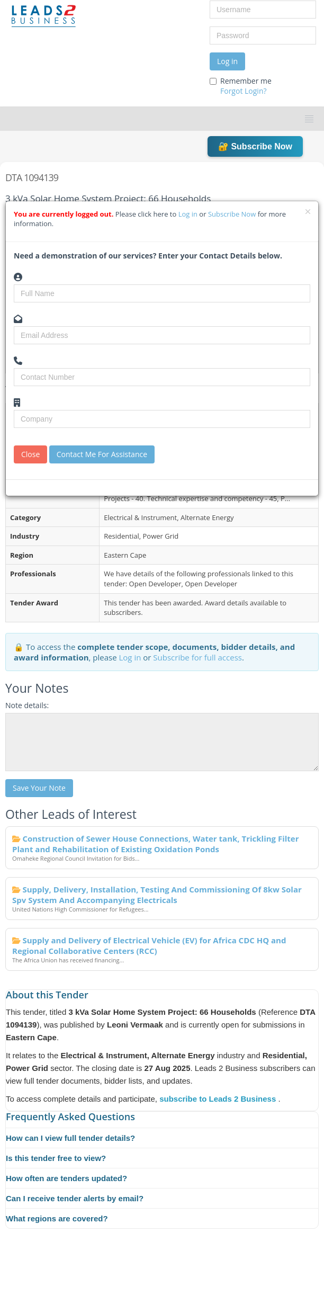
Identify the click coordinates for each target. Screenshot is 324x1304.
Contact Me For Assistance (102, 454)
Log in (227, 61)
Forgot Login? (243, 91)
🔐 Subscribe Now (255, 146)
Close (30, 454)
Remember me (241, 86)
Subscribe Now (233, 214)
